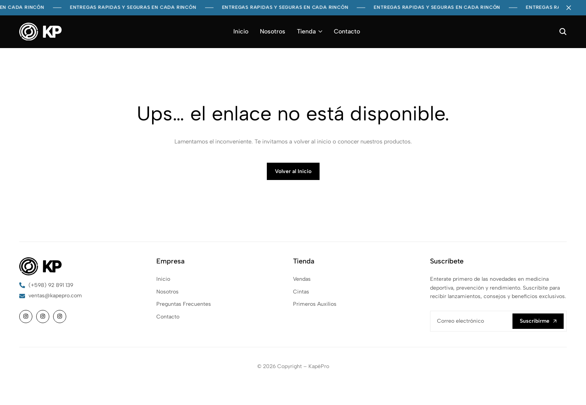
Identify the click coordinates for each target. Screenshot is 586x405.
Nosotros (272, 31)
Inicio (240, 31)
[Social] (25, 316)
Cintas (301, 291)
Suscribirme (538, 321)
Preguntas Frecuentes (183, 304)
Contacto (347, 31)
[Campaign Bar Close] (572, 7)
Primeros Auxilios (315, 304)
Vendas (302, 279)
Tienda (306, 31)
